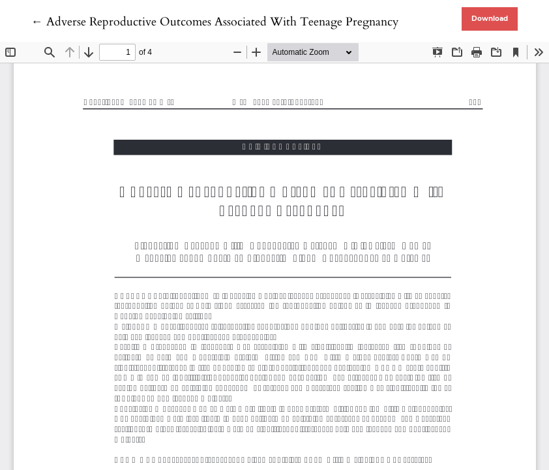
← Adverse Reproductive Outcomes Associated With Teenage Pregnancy (215, 22)
